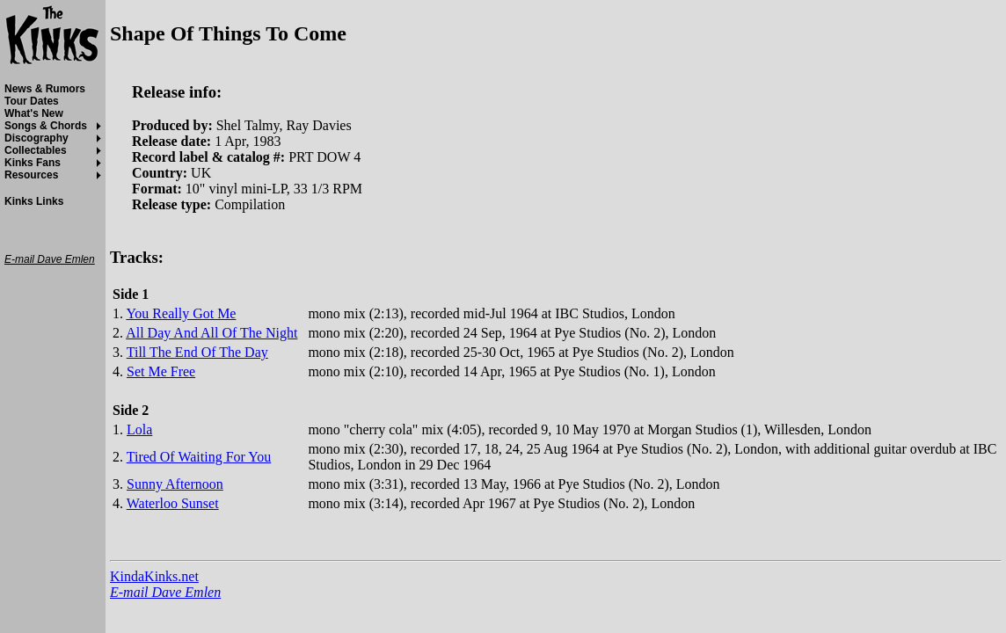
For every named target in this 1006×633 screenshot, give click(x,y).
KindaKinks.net (154, 576)
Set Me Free (161, 371)
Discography (36, 138)
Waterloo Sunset (173, 503)
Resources (31, 175)
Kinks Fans (32, 162)
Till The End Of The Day (197, 352)
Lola (139, 429)
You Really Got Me (181, 313)
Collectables (35, 150)
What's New (33, 113)
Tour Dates (31, 101)
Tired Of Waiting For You (199, 456)
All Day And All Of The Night (211, 332)
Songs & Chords (45, 126)
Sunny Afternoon (175, 484)
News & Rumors (44, 89)
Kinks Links (33, 201)
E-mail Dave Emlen (165, 592)
